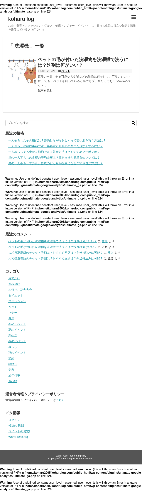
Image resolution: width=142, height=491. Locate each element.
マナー (12, 312)
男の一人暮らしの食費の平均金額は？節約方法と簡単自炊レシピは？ (54, 157)
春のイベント (17, 341)
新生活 (12, 335)
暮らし (12, 346)
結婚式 (12, 364)
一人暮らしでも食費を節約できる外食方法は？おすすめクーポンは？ (54, 151)
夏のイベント (17, 329)
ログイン (14, 419)
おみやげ (14, 284)
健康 (11, 318)
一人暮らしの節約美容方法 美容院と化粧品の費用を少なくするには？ (55, 146)
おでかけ (14, 278)
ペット (65, 71)
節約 (11, 358)
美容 (11, 369)
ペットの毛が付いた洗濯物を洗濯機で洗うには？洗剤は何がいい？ (52, 241)
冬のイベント (17, 324)
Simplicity (81, 455)
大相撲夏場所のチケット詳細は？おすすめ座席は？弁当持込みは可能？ (55, 252)
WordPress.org (18, 436)
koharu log (21, 19)
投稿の (16, 425)
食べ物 (12, 381)
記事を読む (45, 90)
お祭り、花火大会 (20, 289)
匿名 (105, 241)
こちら (60, 400)
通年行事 (14, 375)
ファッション (17, 301)
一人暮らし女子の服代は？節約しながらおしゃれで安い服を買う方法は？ (57, 140)
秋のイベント (17, 352)
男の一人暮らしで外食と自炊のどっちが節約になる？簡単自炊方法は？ (55, 163)
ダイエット (15, 295)
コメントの (19, 431)
